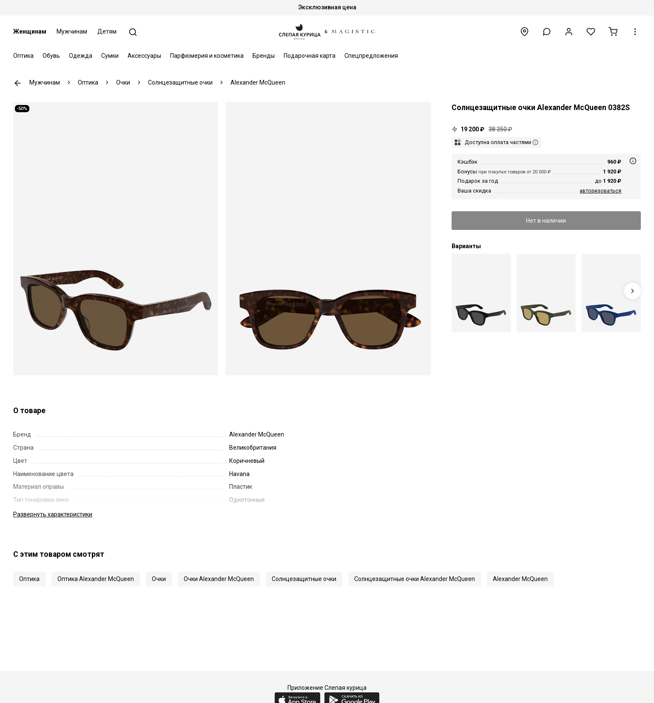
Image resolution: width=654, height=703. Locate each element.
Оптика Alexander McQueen (95, 578)
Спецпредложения (371, 55)
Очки (159, 578)
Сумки (110, 55)
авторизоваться (600, 190)
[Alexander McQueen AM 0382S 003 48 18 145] (546, 293)
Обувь (51, 55)
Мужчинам (72, 31)
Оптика (23, 55)
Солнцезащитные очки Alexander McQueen (414, 578)
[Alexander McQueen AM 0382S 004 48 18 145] (611, 293)
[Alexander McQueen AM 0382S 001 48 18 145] (481, 293)
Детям (107, 31)
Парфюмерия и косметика (207, 55)
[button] (546, 31)
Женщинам (29, 31)
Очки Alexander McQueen (219, 578)
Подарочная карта (310, 55)
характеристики (52, 514)
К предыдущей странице (17, 83)
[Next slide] (632, 291)
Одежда (80, 55)
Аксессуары (144, 55)
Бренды (264, 55)
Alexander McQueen (520, 578)
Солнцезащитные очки (304, 578)
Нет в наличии (546, 220)
